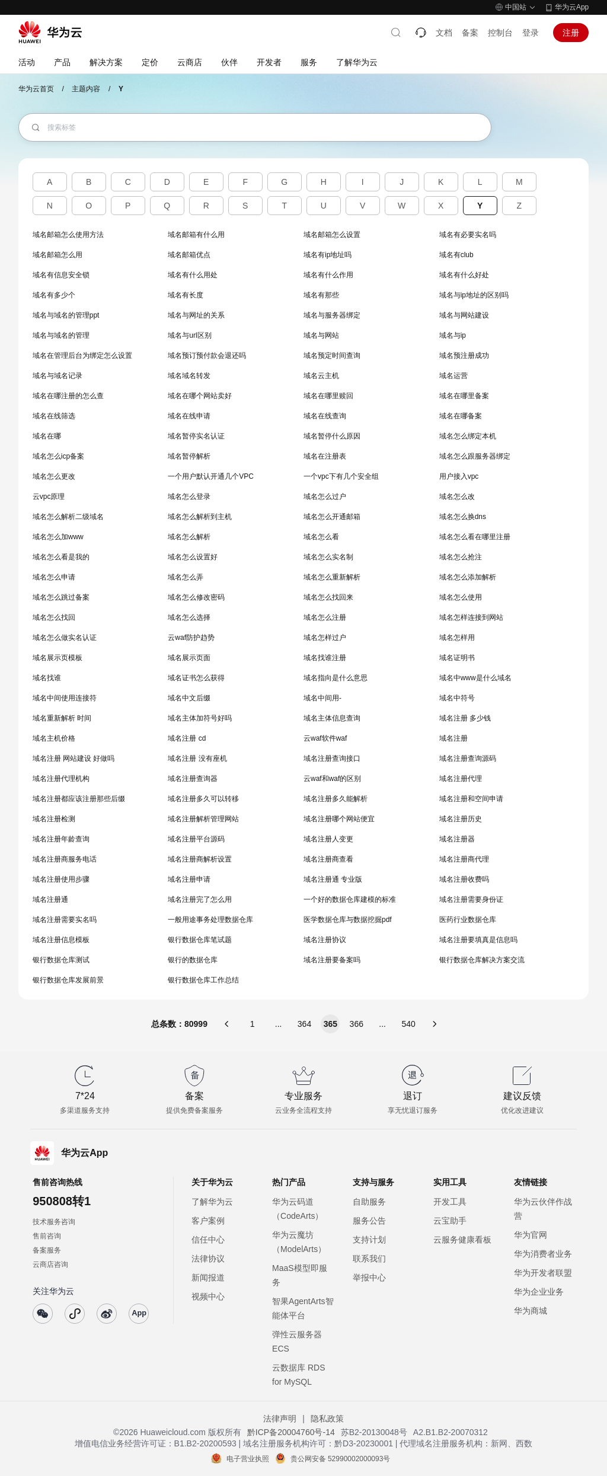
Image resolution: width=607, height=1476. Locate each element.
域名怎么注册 (325, 617)
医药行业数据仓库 (467, 919)
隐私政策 (327, 1418)
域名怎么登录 (189, 496)
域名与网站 (321, 335)
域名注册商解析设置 (200, 859)
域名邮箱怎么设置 (332, 234)
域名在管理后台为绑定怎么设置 (82, 355)
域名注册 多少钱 (465, 718)
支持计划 (369, 1239)
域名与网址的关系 (196, 315)
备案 (470, 32)
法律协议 (208, 1258)
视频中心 (208, 1296)
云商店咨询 (50, 1264)
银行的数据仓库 (193, 960)
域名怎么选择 (189, 617)
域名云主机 (321, 376)
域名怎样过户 (325, 637)
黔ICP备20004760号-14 (291, 1432)
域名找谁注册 (325, 658)
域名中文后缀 (189, 698)
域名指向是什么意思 (336, 678)
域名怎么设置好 (193, 557)
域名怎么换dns (462, 517)
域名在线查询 (325, 416)
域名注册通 (50, 899)
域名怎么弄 (185, 577)
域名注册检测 (54, 819)
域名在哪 (47, 436)
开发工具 (450, 1201)
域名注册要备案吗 (332, 960)
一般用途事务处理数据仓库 (210, 919)
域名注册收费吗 (464, 879)
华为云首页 (36, 89)
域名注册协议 (325, 940)
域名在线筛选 (54, 416)
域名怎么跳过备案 (61, 597)
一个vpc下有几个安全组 (341, 476)
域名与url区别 (189, 335)
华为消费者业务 (543, 1254)
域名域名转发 (189, 376)
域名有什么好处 (464, 275)
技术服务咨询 (54, 1222)
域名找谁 (47, 678)
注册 (571, 32)
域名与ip (452, 335)
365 (330, 1024)
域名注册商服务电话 (65, 859)
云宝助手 (450, 1220)
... (278, 1024)
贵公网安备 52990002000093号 (340, 1459)
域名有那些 (321, 295)
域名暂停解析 (189, 456)
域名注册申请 (189, 879)
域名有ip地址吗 (328, 255)
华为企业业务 (539, 1291)
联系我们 (369, 1258)
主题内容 (86, 89)
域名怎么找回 (54, 617)
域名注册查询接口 (332, 758)
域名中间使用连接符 (65, 698)
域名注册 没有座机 (197, 758)
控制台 (500, 32)
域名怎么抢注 (460, 557)
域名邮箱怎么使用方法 (68, 234)
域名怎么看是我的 (61, 557)
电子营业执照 (247, 1459)
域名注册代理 (460, 778)
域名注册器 (457, 839)
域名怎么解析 (189, 537)
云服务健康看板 (462, 1239)
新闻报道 (208, 1277)
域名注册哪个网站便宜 (339, 819)
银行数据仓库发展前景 (68, 980)
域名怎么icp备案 (58, 456)
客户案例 (208, 1220)
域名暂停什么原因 (332, 436)
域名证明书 (457, 658)
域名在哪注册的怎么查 (68, 396)
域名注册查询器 (193, 778)
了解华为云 (212, 1201)
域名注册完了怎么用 (200, 899)
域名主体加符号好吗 (200, 718)
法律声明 (279, 1418)
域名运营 (453, 376)
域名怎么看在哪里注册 (474, 537)
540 (408, 1024)
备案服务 (47, 1250)
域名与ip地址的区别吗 (474, 295)
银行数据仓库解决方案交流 (482, 960)
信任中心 (208, 1239)
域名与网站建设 (464, 315)
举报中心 (369, 1277)
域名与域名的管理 (61, 335)
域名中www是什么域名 (475, 678)
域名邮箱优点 (189, 255)
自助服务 (369, 1201)
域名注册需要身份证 (471, 899)
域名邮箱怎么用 (57, 255)
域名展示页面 (189, 658)
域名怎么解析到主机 (200, 517)
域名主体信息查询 (332, 718)
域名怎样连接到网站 (471, 617)
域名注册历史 (460, 819)
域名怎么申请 (54, 577)
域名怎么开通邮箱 (332, 517)
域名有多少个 (54, 295)
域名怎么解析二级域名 (68, 517)
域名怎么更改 (54, 476)
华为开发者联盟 (543, 1273)
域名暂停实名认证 (196, 436)
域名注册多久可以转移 (203, 799)
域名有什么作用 (328, 275)
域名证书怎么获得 (196, 678)
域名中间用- (322, 698)
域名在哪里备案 (464, 396)
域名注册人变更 (328, 839)
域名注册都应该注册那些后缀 (79, 799)
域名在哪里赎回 (328, 396)
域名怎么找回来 (328, 597)
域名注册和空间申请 (471, 799)
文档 (444, 32)
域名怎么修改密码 (196, 597)
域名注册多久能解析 (336, 799)
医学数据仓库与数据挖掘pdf (348, 919)
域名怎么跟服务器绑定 (474, 456)
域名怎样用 (457, 637)
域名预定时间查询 (332, 355)
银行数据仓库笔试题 (200, 940)
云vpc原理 (49, 496)
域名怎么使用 (460, 597)
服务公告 (369, 1220)
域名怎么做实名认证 (65, 637)
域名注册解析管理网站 (203, 819)
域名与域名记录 (57, 376)
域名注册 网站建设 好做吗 (74, 758)
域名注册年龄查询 (61, 839)
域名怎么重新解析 (332, 577)
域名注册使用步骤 (61, 879)
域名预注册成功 (464, 355)
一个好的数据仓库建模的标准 (350, 899)
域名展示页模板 (57, 658)
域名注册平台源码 (196, 839)
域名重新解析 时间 (62, 718)
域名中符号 (457, 698)
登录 (530, 32)
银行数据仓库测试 (61, 960)
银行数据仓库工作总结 (203, 980)
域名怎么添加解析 (467, 577)
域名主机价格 (54, 738)
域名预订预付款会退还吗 (207, 355)
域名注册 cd (187, 738)
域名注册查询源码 (467, 758)
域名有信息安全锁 (61, 275)
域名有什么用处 (193, 275)
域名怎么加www (58, 537)
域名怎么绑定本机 (467, 436)
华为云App (572, 7)
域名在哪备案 (460, 416)
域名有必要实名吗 (467, 234)
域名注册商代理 (464, 859)
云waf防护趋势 (191, 637)
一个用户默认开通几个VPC (211, 476)
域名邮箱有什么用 (196, 234)
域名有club (456, 255)
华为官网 (530, 1235)
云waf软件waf (325, 738)
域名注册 (453, 738)
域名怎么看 (321, 537)
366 (356, 1024)
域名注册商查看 (328, 859)
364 (304, 1024)
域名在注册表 (325, 456)
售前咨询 (47, 1236)
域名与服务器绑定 (332, 315)
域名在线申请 (189, 416)
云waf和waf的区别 (332, 778)
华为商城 (530, 1310)
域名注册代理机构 (61, 778)
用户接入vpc (459, 476)
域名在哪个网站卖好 (200, 396)
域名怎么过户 (325, 496)
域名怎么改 (457, 496)
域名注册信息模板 (61, 940)
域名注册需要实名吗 (65, 919)
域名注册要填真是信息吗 (478, 940)
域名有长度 (185, 295)
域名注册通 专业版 (333, 879)
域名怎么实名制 (328, 557)
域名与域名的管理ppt (66, 315)
